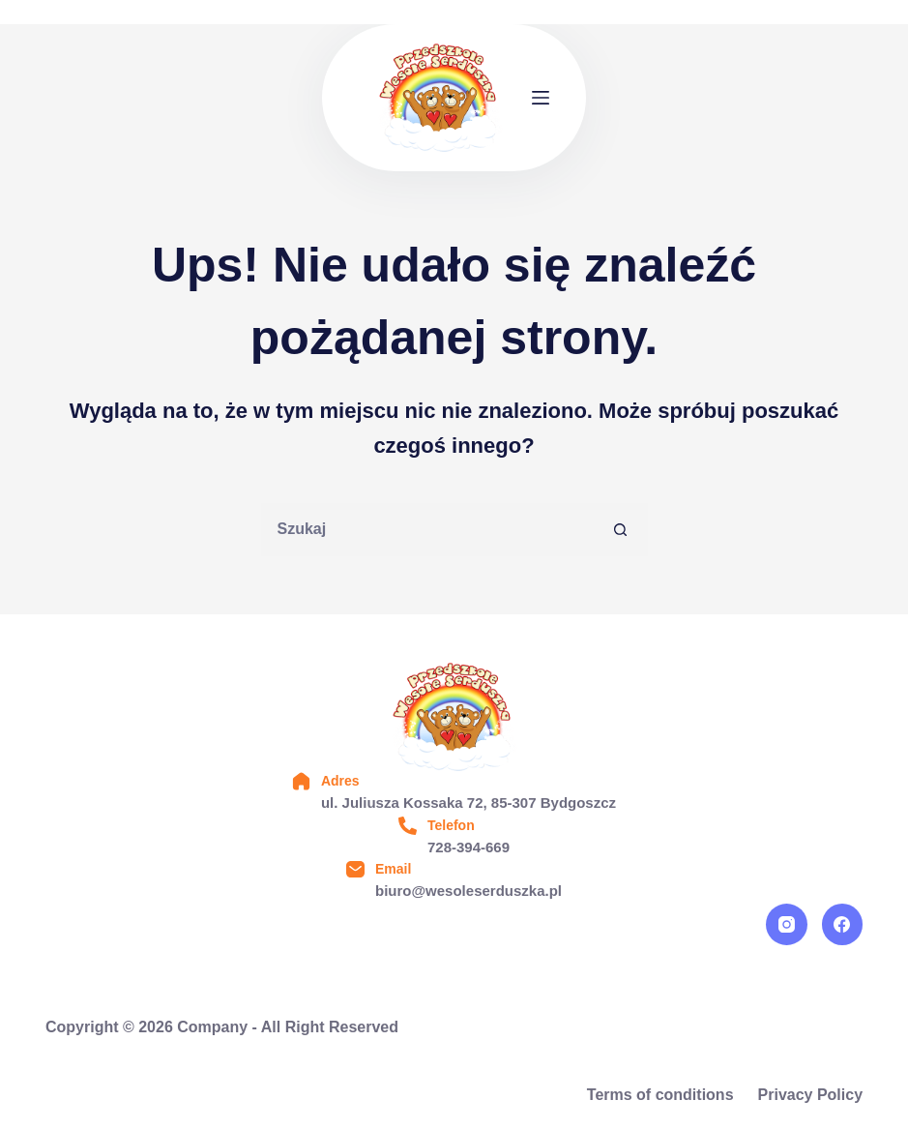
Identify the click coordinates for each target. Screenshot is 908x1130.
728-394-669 (468, 847)
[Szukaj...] (428, 529)
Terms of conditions (660, 1094)
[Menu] (540, 97)
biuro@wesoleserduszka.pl (468, 890)
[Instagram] (786, 924)
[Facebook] (843, 924)
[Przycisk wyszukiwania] (621, 529)
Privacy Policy (811, 1094)
